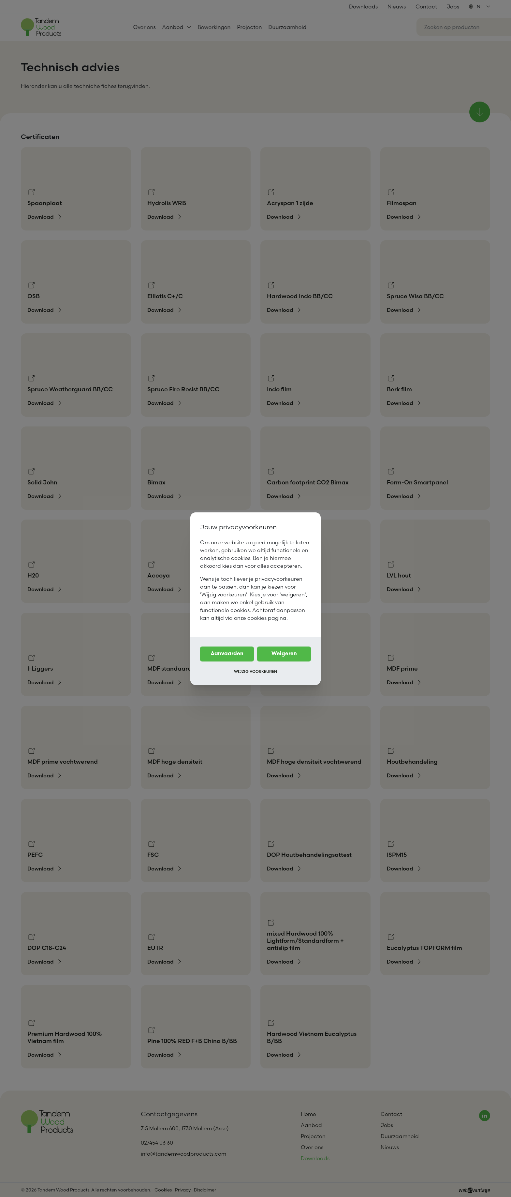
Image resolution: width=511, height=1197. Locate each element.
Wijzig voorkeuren (255, 671)
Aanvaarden (227, 654)
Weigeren (284, 654)
